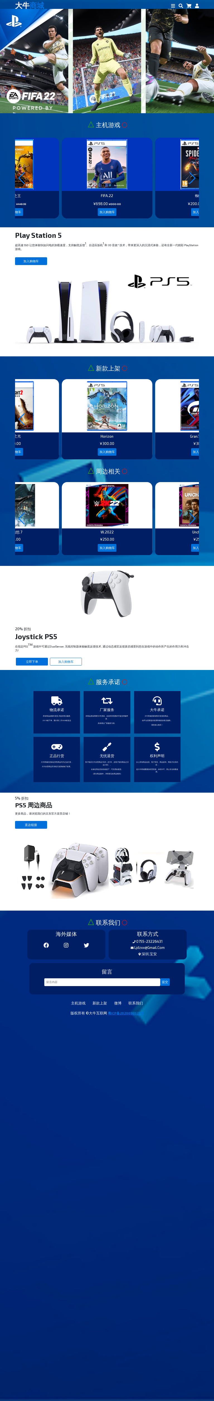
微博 (123, 1379)
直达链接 (39, 1151)
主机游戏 (64, 1379)
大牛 (36, 7)
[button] (192, 212)
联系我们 (149, 1379)
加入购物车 (107, 263)
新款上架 (96, 1379)
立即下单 (40, 891)
